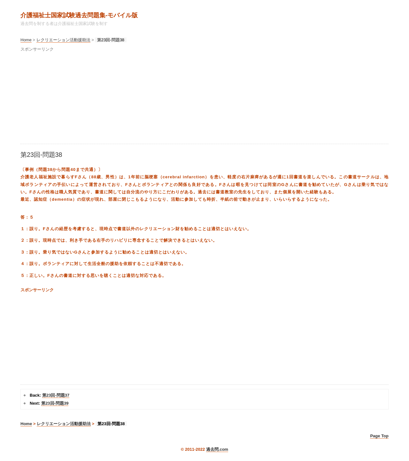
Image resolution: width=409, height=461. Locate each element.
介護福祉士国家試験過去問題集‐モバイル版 (79, 15)
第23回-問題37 (55, 395)
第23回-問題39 (54, 403)
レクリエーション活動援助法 (63, 39)
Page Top (379, 435)
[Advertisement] (204, 99)
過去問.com (217, 449)
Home (26, 39)
